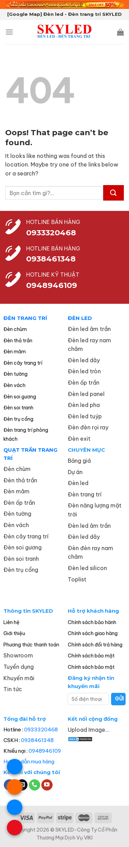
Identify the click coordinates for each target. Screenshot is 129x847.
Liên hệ (11, 622)
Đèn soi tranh (18, 408)
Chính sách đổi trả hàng (95, 645)
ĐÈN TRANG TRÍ (25, 318)
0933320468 (51, 232)
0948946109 (45, 751)
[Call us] (34, 785)
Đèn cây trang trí (22, 363)
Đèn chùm (15, 329)
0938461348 (37, 740)
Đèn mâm (14, 352)
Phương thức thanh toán (31, 645)
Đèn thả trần (17, 340)
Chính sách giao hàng (93, 633)
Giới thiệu (14, 633)
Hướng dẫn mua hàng (28, 761)
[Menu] (9, 31)
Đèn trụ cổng (18, 419)
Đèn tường (15, 374)
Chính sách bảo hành (92, 622)
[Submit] (113, 193)
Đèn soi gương (19, 397)
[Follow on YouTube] (47, 785)
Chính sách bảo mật (91, 656)
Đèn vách (14, 385)
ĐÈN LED (80, 318)
